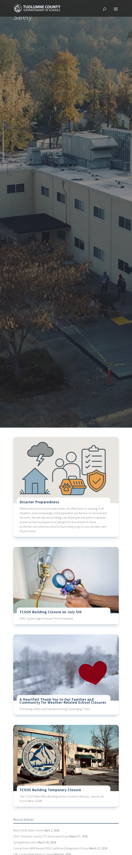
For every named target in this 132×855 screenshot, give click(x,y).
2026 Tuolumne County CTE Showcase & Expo (41, 836)
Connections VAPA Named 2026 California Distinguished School (51, 848)
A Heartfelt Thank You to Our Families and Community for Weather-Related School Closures (63, 701)
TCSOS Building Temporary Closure (50, 789)
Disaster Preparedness (39, 502)
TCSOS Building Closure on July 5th (51, 611)
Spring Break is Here (25, 842)
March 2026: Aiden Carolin (28, 830)
